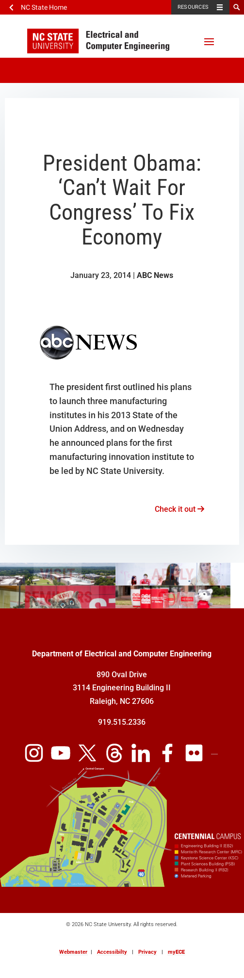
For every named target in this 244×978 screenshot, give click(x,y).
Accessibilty (112, 952)
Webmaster (73, 952)
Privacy (147, 952)
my (176, 952)
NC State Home (44, 7)
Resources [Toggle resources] (193, 7)
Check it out (179, 509)
